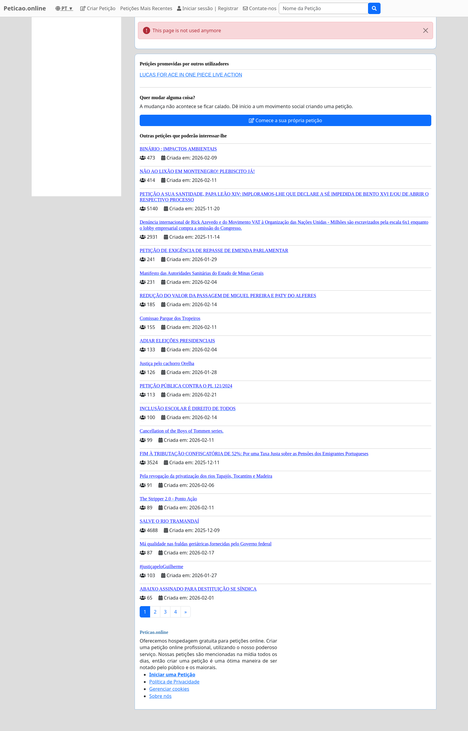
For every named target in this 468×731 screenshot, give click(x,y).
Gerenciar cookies (169, 689)
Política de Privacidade (174, 681)
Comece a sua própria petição (285, 120)
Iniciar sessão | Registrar (207, 8)
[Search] (323, 8)
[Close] (425, 30)
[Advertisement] (76, 106)
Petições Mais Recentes (146, 8)
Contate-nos (259, 8)
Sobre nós (160, 696)
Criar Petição (98, 8)
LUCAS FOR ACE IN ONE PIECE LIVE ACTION (191, 74)
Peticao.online (25, 8)
